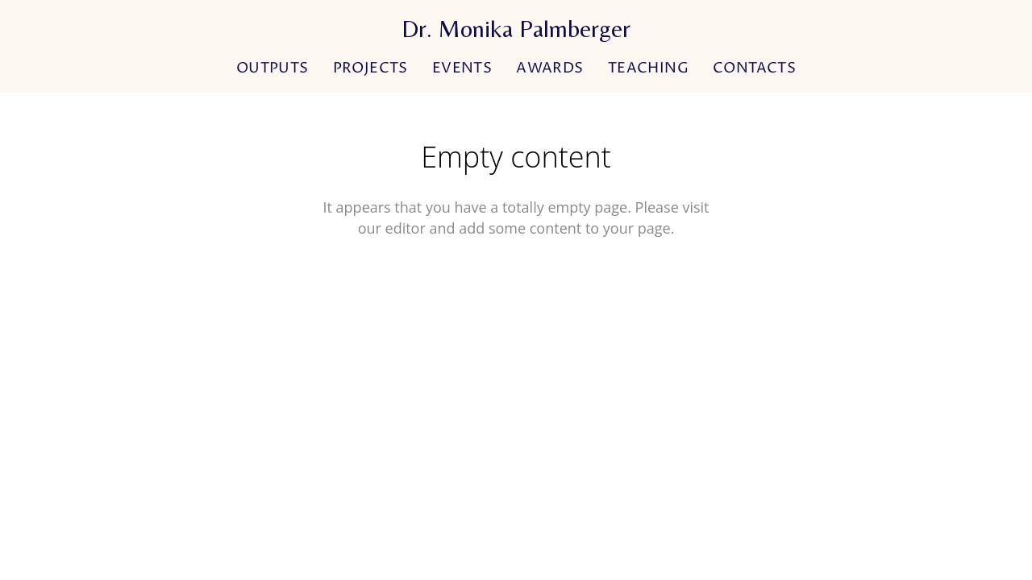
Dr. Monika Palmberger (516, 29)
